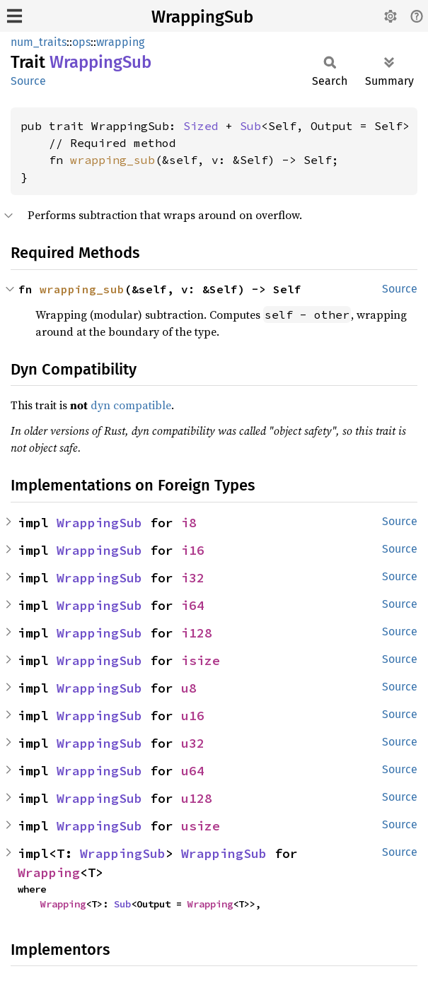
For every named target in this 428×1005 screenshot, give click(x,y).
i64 (192, 605)
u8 (189, 688)
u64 (192, 771)
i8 (189, 523)
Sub (250, 126)
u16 (192, 715)
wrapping (120, 42)
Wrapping (49, 872)
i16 (192, 550)
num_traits (38, 42)
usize (200, 826)
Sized (201, 126)
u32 (192, 743)
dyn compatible (131, 405)
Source (28, 81)
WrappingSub (202, 17)
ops (81, 42)
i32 (192, 578)
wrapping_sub (112, 160)
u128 (196, 798)
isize (200, 660)
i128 (196, 633)
